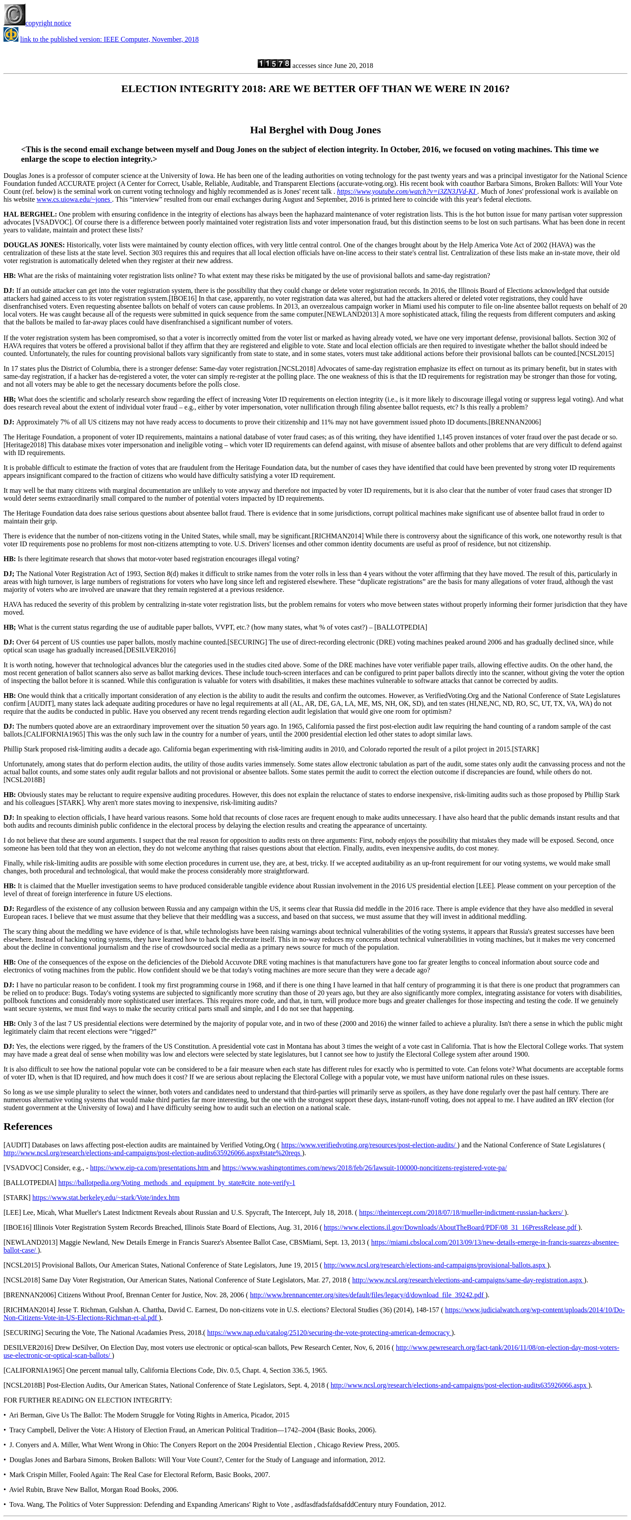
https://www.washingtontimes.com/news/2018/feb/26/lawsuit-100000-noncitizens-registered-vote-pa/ (364, 1167)
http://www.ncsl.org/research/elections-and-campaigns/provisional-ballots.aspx (435, 1265)
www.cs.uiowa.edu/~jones (74, 199)
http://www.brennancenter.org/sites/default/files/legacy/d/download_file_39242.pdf (367, 1295)
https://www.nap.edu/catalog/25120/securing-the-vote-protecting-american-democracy (329, 1332)
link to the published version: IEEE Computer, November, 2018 (109, 39)
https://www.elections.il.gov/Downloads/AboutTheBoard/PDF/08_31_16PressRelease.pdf (451, 1227)
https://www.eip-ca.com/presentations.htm (150, 1167)
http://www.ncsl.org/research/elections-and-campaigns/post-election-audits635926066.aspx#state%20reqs (153, 1153)
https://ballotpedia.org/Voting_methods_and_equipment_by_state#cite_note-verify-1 (176, 1182)
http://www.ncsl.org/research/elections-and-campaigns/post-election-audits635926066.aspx (459, 1385)
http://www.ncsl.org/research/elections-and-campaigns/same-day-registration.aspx (468, 1280)
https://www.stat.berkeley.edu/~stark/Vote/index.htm (106, 1197)
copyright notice (37, 23)
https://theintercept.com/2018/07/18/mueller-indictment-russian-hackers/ (461, 1212)
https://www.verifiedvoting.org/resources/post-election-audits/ (369, 1145)
